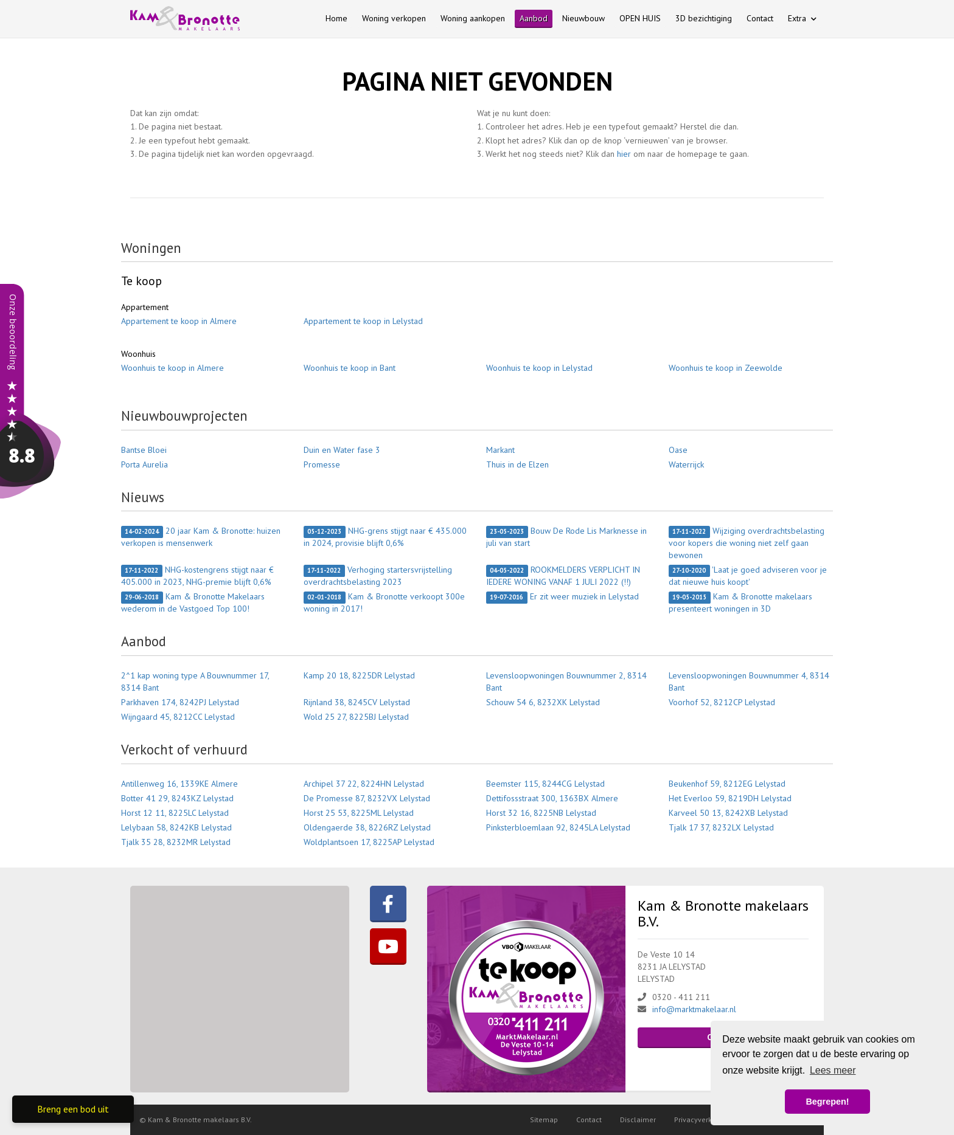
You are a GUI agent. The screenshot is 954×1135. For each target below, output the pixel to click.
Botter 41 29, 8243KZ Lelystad (177, 798)
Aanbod (534, 18)
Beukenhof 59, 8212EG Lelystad (727, 783)
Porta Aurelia (144, 464)
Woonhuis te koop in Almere (172, 367)
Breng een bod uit (73, 1109)
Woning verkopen (394, 18)
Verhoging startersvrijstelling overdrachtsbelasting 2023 (378, 575)
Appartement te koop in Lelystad (363, 321)
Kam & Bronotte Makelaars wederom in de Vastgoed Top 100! (193, 602)
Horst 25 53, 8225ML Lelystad (359, 812)
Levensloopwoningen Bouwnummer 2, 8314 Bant (566, 681)
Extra (802, 18)
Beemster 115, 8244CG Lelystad (545, 783)
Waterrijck (686, 464)
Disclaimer (638, 1119)
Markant (500, 449)
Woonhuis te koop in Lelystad (539, 367)
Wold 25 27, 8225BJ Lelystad (356, 716)
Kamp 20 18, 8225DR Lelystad (359, 675)
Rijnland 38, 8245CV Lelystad (357, 702)
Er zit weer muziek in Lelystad (562, 597)
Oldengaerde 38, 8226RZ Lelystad (367, 827)
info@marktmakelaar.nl (694, 1009)
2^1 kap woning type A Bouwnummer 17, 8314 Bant (195, 681)
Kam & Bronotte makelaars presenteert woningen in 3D (740, 602)
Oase (678, 449)
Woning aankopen (472, 18)
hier (624, 153)
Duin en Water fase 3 (342, 449)
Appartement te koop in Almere (179, 321)
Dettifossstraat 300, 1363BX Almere (552, 798)
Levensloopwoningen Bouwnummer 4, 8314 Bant (749, 681)
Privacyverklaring (702, 1119)
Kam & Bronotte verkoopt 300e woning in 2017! (384, 602)
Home (336, 18)
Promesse (322, 464)
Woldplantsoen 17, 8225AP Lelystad (369, 842)
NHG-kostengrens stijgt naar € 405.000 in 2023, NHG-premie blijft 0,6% (197, 575)
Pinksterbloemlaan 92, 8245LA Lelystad (558, 827)
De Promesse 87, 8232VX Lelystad (367, 798)
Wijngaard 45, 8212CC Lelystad (178, 716)
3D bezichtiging (703, 18)
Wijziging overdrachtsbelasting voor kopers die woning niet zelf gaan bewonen (746, 543)
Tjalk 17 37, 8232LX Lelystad (721, 827)
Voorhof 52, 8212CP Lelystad (722, 702)
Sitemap (544, 1119)
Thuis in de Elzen (517, 464)
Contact (760, 18)
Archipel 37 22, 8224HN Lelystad (364, 783)
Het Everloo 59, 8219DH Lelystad (730, 798)
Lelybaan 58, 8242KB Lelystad (176, 827)
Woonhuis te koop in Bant (349, 367)
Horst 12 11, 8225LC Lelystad (175, 812)
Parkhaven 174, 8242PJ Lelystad (180, 702)
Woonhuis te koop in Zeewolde (725, 367)
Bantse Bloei (144, 449)
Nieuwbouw (583, 18)
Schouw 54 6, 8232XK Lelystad (543, 702)
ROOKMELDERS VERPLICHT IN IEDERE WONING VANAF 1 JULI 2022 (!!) (563, 575)
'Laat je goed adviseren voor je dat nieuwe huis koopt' (748, 575)
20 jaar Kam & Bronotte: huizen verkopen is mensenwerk (200, 536)
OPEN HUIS (640, 18)
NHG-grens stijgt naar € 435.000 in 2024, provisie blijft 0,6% (385, 536)
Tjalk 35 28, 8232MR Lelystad (176, 842)
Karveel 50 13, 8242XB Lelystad (728, 812)
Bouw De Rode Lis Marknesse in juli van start (566, 536)
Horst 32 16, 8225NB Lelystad (541, 812)
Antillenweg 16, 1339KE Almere (179, 783)
